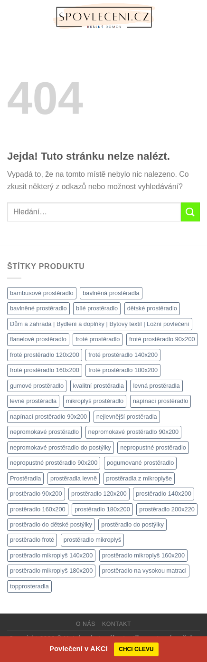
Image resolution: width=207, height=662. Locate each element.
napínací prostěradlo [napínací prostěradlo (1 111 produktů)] (160, 400)
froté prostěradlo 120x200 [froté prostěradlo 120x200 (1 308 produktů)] (44, 354)
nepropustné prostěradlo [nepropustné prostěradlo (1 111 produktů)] (153, 447)
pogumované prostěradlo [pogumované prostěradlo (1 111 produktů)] (140, 462)
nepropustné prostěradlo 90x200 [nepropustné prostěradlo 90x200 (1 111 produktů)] (53, 462)
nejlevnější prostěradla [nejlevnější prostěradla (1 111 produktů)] (126, 416)
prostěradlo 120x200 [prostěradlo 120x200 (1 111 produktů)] (99, 493)
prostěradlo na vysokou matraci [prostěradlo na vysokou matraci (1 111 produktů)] (144, 570)
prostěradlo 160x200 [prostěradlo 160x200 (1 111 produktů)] (38, 509)
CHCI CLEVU (136, 649)
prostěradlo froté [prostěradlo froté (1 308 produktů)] (32, 539)
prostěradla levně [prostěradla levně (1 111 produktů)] (73, 478)
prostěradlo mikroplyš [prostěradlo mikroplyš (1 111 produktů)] (93, 539)
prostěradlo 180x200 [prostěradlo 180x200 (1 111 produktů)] (102, 509)
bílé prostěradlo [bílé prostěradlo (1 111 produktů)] (97, 308)
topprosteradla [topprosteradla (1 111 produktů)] (29, 586)
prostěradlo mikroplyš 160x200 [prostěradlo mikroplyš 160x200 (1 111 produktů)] (143, 555)
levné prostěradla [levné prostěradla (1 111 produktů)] (33, 400)
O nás (85, 624)
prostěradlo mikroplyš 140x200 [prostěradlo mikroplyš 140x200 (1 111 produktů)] (51, 555)
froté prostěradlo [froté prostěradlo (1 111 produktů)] (97, 339)
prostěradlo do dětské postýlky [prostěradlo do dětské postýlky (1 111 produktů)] (51, 524)
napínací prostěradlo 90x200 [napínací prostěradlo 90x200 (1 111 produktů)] (48, 416)
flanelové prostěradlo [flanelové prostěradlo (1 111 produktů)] (38, 339)
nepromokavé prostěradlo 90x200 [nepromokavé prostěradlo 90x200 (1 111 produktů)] (133, 431)
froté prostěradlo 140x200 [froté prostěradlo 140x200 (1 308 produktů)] (123, 354)
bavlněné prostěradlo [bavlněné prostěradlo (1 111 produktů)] (38, 308)
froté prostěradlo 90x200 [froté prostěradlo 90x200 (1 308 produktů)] (162, 339)
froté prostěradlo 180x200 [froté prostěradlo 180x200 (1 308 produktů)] (123, 370)
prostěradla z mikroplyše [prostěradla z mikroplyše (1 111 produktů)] (139, 478)
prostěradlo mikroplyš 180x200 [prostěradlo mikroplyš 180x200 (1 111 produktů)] (51, 570)
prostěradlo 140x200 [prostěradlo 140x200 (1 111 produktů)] (163, 493)
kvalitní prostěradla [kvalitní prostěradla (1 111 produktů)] (98, 385)
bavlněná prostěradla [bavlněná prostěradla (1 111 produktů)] (111, 293)
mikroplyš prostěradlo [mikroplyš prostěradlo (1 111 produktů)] (95, 400)
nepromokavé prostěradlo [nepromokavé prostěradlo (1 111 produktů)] (44, 431)
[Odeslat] (190, 211)
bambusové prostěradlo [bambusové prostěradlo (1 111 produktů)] (42, 293)
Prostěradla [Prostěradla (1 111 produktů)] (25, 478)
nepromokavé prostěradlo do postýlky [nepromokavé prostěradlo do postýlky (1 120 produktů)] (60, 447)
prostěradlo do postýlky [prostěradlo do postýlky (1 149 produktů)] (132, 524)
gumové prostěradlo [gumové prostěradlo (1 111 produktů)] (37, 385)
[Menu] (13, 16)
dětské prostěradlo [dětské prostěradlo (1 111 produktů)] (152, 308)
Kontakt (116, 624)
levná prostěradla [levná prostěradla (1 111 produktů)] (156, 385)
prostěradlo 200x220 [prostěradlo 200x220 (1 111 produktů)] (167, 509)
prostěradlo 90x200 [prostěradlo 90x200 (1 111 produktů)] (36, 493)
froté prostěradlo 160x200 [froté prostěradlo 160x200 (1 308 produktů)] (44, 370)
